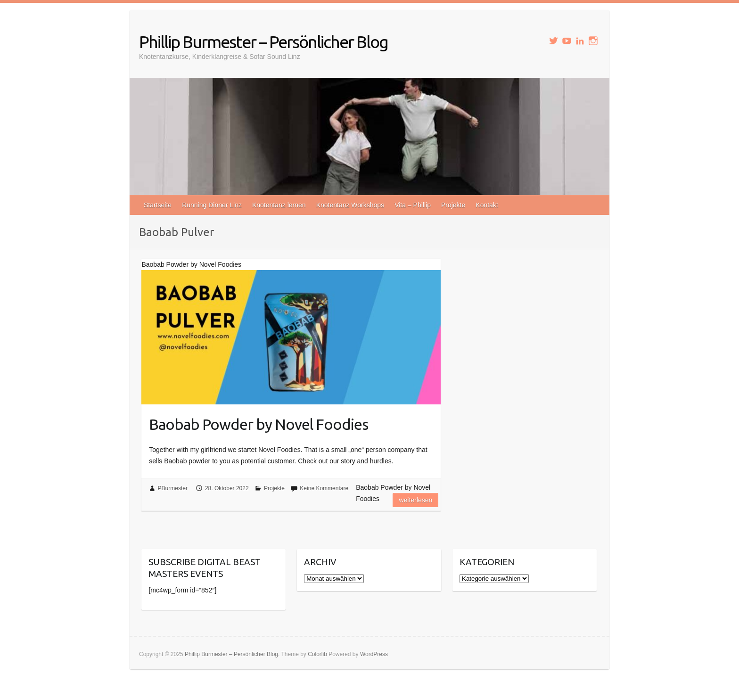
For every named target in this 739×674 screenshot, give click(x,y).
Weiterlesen (415, 500)
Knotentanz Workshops (350, 205)
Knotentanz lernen (279, 205)
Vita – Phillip (412, 205)
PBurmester (173, 488)
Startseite (158, 205)
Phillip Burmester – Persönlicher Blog (263, 41)
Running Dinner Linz (212, 205)
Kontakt (487, 205)
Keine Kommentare (324, 488)
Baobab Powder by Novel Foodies (258, 424)
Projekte (453, 205)
